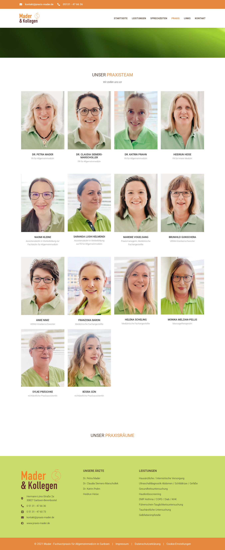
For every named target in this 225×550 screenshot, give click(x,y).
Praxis (175, 18)
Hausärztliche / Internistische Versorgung (161, 478)
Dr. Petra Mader (42, 154)
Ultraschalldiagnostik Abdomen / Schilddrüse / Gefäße (168, 483)
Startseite (121, 18)
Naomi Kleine (42, 237)
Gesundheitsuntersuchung (153, 489)
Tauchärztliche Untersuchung (155, 511)
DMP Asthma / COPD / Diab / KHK (158, 500)
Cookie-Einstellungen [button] (178, 544)
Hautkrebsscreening (150, 494)
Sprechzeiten (158, 18)
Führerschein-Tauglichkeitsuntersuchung (161, 506)
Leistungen (139, 18)
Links (187, 18)
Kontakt (200, 18)
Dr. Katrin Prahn (136, 154)
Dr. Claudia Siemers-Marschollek (89, 156)
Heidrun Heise (182, 154)
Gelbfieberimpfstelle (150, 517)
